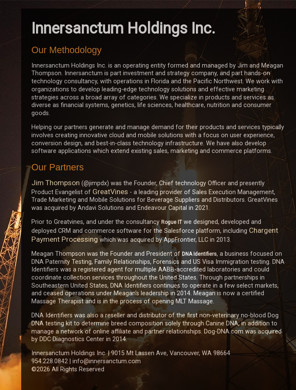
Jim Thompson (55, 182)
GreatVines (110, 191)
